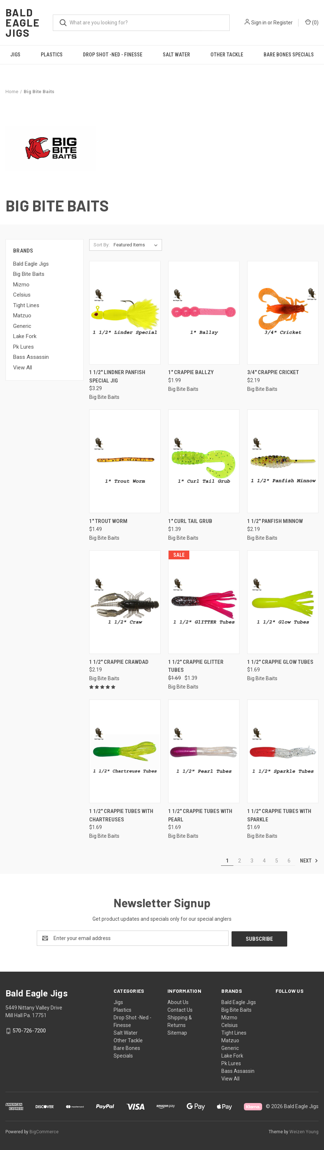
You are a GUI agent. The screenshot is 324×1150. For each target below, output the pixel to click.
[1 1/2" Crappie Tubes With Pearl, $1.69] (204, 751)
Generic (22, 326)
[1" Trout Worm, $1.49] (125, 461)
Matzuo (22, 315)
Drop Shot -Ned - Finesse (112, 55)
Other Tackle (226, 55)
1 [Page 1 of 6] (227, 861)
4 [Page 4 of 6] (264, 861)
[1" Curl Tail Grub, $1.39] (204, 461)
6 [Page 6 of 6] (289, 861)
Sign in (258, 22)
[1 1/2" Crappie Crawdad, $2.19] (125, 602)
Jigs (15, 55)
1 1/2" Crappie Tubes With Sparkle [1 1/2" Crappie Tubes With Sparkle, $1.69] (279, 815)
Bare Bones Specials (289, 55)
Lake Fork (24, 336)
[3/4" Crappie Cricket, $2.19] (283, 312)
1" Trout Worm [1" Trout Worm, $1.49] (108, 521)
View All (22, 367)
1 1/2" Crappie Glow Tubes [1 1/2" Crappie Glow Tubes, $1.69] (280, 662)
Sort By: (102, 244)
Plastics (52, 55)
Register (283, 22)
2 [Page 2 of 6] (239, 861)
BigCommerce (44, 1131)
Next (309, 860)
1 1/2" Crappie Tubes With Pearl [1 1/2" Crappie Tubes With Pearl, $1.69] (200, 815)
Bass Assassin (31, 357)
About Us (178, 1001)
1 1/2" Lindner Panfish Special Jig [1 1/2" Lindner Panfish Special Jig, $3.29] (117, 376)
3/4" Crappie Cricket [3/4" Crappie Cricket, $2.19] (273, 372)
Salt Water (176, 55)
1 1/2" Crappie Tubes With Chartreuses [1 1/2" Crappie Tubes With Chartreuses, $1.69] (121, 815)
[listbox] (137, 244)
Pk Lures (23, 347)
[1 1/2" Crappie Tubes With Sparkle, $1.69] (283, 751)
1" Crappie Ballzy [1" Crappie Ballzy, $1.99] (191, 372)
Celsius (22, 295)
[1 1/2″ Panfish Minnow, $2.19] (283, 461)
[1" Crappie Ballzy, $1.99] (204, 312)
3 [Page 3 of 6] (251, 861)
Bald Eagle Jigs (31, 264)
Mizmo (21, 284)
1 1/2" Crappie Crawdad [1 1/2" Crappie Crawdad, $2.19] (119, 662)
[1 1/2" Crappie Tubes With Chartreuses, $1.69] (125, 751)
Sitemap (177, 1032)
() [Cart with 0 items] (312, 22)
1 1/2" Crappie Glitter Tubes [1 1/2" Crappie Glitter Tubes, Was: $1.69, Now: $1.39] (196, 666)
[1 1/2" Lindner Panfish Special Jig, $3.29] (125, 312)
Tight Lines (26, 305)
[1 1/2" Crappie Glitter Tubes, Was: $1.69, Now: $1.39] (204, 602)
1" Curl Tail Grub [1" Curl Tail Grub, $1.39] (190, 521)
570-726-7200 (29, 1030)
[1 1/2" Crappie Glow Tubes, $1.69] (283, 602)
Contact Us (180, 1009)
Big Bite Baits (28, 274)
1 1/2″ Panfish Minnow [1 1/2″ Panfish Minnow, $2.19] (275, 521)
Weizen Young (304, 1131)
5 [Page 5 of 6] (276, 861)
